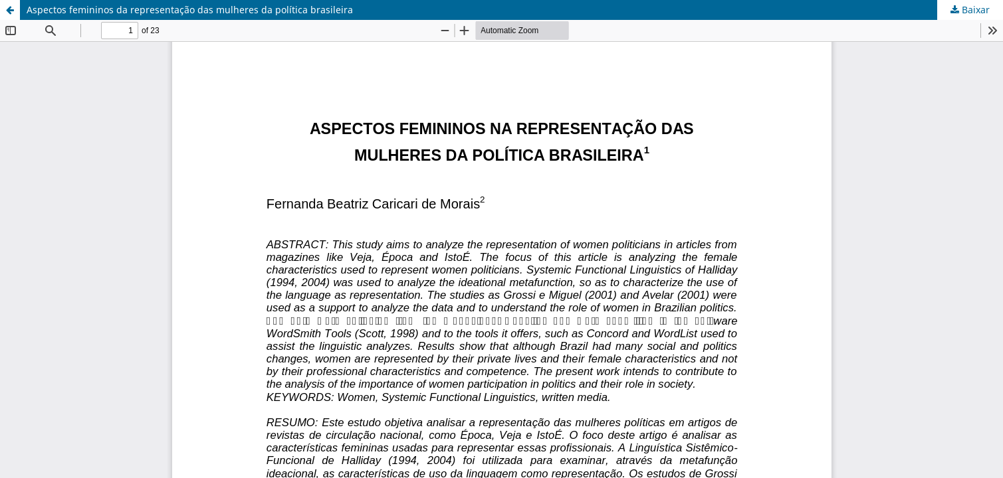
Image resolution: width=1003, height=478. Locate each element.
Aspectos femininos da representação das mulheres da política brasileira (190, 9)
